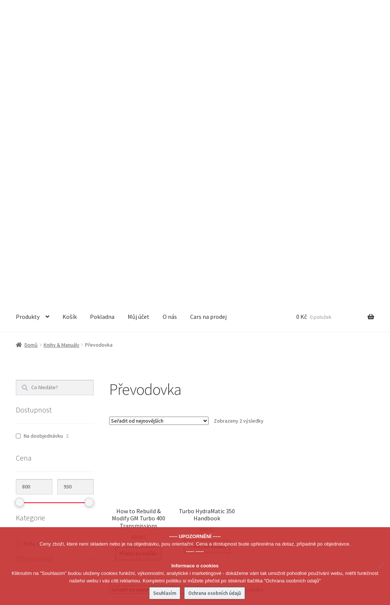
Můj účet (138, 66)
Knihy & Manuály (61, 94)
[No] (380, 566)
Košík (69, 66)
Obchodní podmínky (300, 448)
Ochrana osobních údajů (306, 462)
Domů (31, 94)
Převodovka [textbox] (193, 450)
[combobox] (195, 449)
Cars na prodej (208, 66)
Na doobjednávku (43, 185)
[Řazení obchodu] (159, 171)
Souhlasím (164, 593)
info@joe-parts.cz (56, 504)
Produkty (28, 66)
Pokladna (102, 66)
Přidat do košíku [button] (138, 303)
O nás (170, 66)
